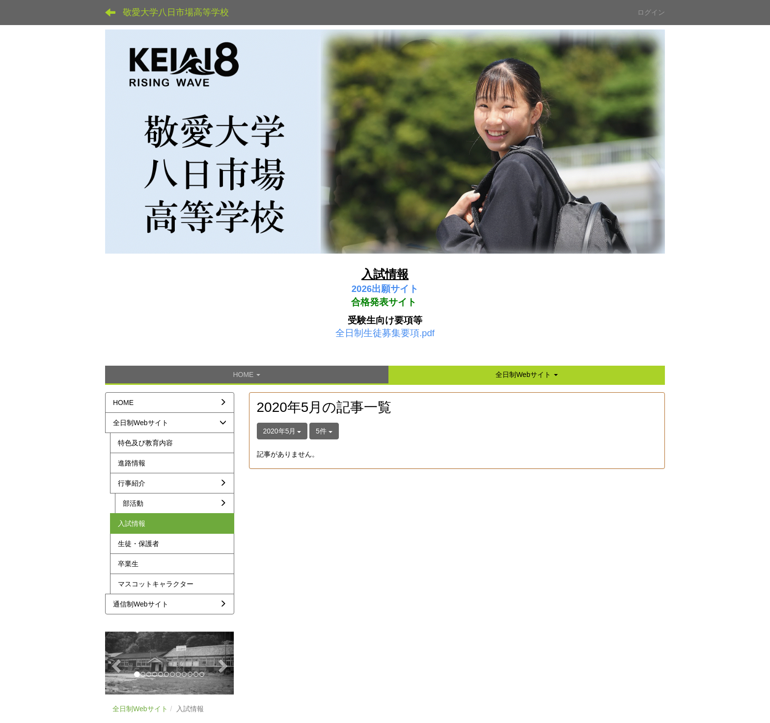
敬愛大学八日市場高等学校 (176, 12)
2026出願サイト (385, 289)
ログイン (651, 12)
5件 (324, 431)
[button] (526, 374)
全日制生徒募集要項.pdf (385, 333)
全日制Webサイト (140, 709)
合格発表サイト (383, 302)
